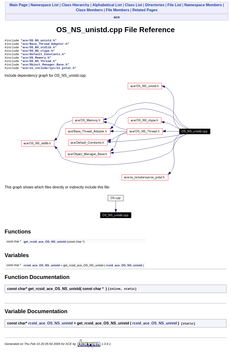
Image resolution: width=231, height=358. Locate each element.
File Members (117, 10)
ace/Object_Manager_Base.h (45, 70)
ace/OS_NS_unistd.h (39, 41)
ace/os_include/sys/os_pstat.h (48, 74)
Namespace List (45, 5)
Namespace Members (203, 5)
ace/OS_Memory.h (36, 62)
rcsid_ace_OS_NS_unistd (42, 271)
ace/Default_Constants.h (43, 57)
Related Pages (144, 10)
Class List (133, 5)
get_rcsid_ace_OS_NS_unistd (45, 248)
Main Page (18, 5)
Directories (155, 5)
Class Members (89, 10)
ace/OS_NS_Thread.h (39, 66)
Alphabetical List (107, 5)
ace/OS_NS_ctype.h (38, 53)
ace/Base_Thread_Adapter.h (45, 45)
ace (117, 17)
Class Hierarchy (75, 5)
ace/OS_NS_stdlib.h (39, 49)
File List (174, 5)
